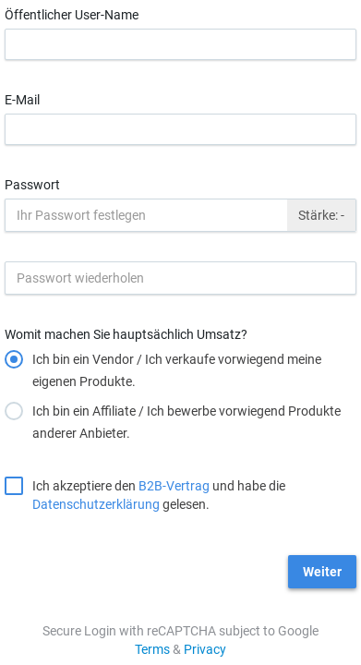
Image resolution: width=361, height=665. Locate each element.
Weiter (322, 571)
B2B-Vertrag (174, 485)
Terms (152, 649)
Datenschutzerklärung (96, 504)
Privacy (205, 649)
